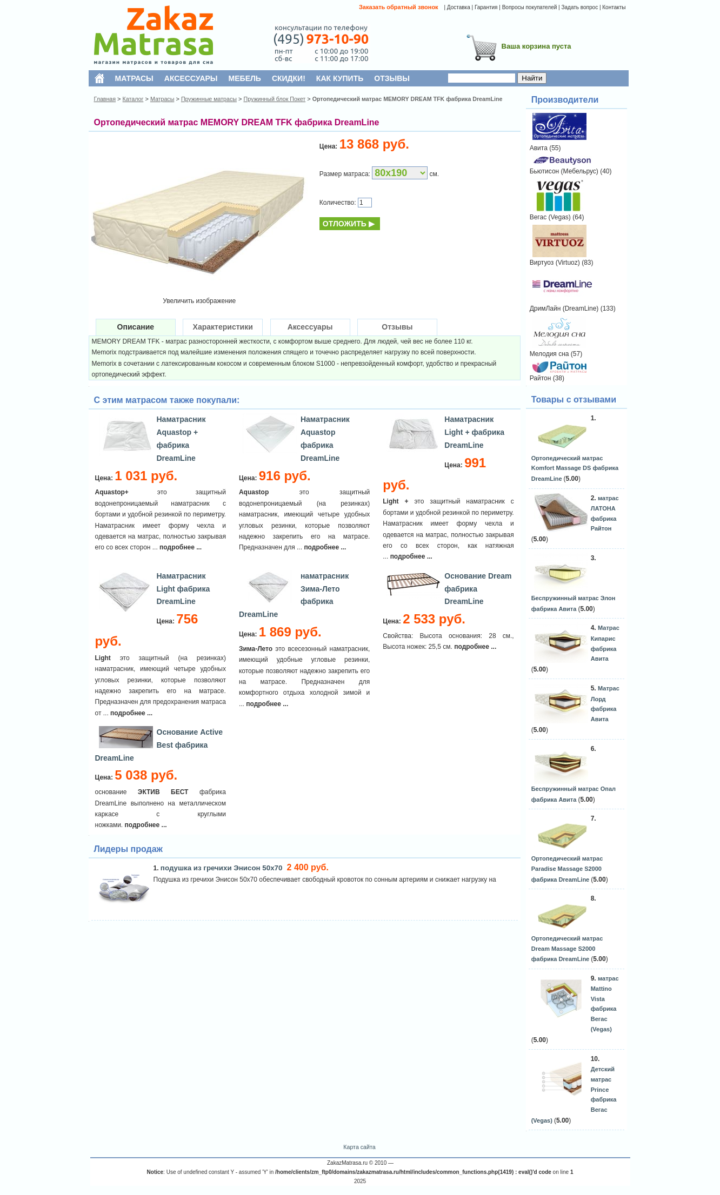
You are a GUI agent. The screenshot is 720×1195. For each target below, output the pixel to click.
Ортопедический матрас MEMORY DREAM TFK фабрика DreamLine (407, 99)
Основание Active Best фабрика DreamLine (159, 745)
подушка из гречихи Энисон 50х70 (222, 868)
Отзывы (397, 327)
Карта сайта (359, 1147)
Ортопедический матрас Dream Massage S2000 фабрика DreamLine (567, 948)
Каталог (133, 99)
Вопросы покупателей (529, 7)
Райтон (540, 378)
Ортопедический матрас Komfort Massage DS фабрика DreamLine (574, 468)
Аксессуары (310, 327)
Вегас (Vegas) (550, 217)
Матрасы (162, 99)
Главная (105, 99)
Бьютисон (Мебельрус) (564, 171)
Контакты (613, 7)
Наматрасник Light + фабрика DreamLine (474, 432)
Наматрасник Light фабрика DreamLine (183, 589)
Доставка (458, 7)
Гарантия (486, 7)
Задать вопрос (579, 7)
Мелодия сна (549, 354)
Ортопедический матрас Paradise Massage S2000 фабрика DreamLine (567, 868)
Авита (539, 148)
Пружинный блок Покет (274, 99)
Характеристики (223, 327)
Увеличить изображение (199, 301)
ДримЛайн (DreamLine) (564, 308)
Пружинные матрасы (209, 99)
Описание (136, 327)
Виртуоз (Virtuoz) (555, 262)
